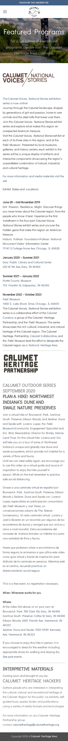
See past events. (12, 656)
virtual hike (17, 414)
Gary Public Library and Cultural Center (27, 262)
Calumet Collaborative (43, 336)
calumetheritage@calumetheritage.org (36, 724)
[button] (5, 11)
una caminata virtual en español (33, 487)
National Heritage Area (43, 345)
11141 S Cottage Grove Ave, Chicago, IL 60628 (31, 248)
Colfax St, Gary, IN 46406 (49, 616)
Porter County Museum (17, 280)
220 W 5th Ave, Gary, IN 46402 (21, 267)
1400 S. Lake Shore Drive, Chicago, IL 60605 (31, 303)
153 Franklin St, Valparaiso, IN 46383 (26, 285)
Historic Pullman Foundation (21, 239)
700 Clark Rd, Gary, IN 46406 (42, 611)
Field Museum (11, 299)
